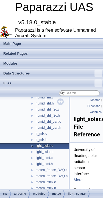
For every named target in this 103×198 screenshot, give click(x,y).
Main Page (12, 44)
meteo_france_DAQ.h (52, 176)
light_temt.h (44, 164)
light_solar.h (44, 152)
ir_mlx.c (41, 134)
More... (79, 180)
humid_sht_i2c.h (48, 115)
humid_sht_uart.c (48, 121)
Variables (96, 112)
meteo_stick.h (46, 188)
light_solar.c (44, 146)
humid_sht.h (45, 103)
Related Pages (15, 53)
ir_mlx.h (41, 140)
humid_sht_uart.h (48, 128)
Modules (10, 63)
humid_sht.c (45, 97)
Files (52, 83)
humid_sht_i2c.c (48, 109)
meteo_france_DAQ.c (51, 170)
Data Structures (52, 73)
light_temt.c (44, 158)
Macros (95, 100)
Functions (93, 106)
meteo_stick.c (46, 182)
